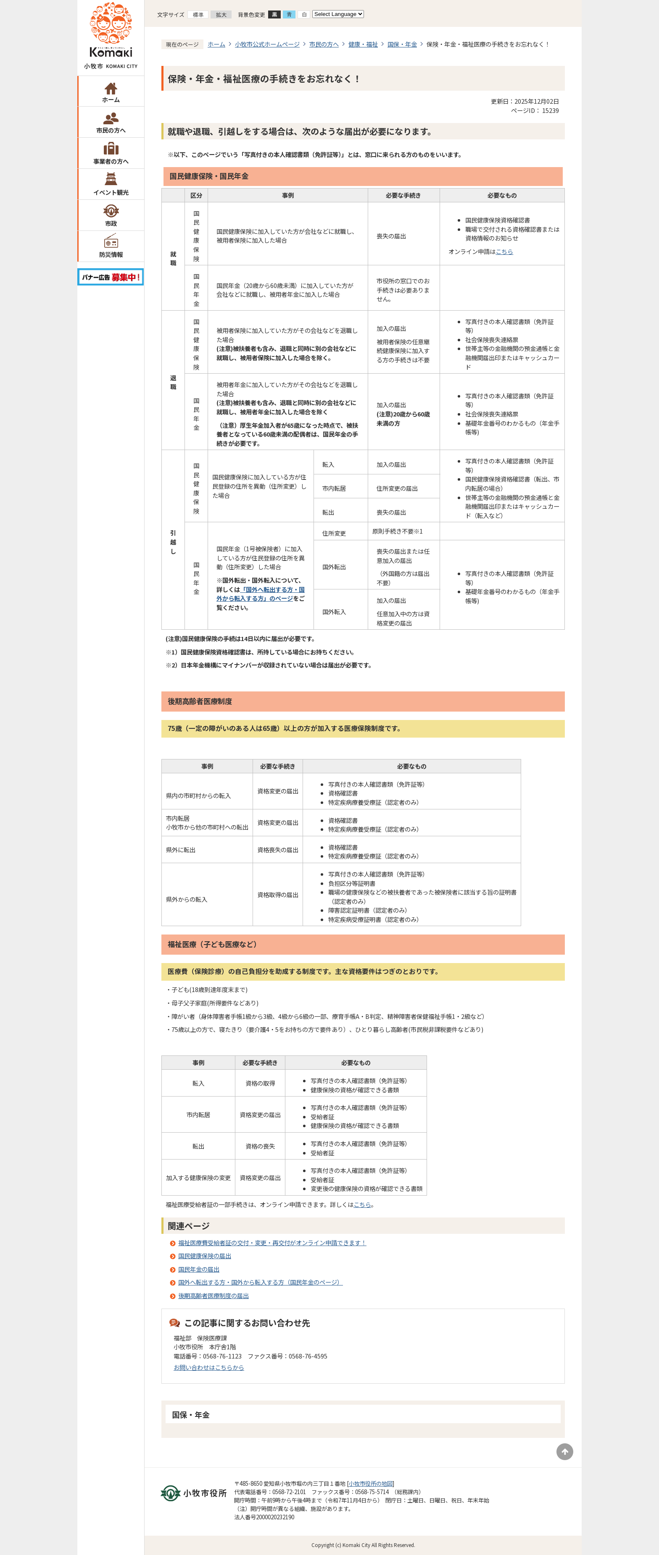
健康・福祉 (363, 43)
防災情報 (111, 254)
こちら (504, 251)
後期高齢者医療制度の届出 (213, 1295)
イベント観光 (111, 192)
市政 (111, 223)
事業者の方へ (111, 161)
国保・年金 (402, 43)
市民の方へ (111, 130)
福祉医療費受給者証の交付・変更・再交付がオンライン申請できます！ (272, 1242)
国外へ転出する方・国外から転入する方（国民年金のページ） (260, 1282)
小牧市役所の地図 (371, 1483)
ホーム (111, 99)
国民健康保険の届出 (204, 1255)
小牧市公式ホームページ (267, 43)
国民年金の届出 (198, 1268)
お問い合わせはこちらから (209, 1367)
